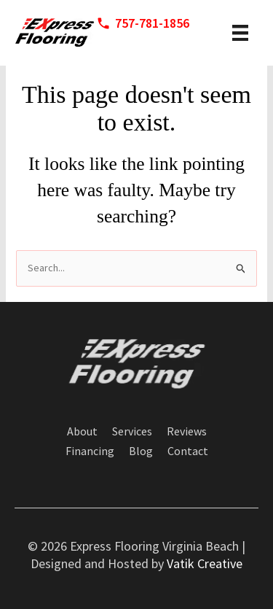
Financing (90, 451)
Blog (141, 451)
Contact (187, 451)
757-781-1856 (152, 23)
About (82, 431)
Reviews (187, 431)
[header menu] (240, 33)
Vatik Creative (204, 563)
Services (132, 431)
